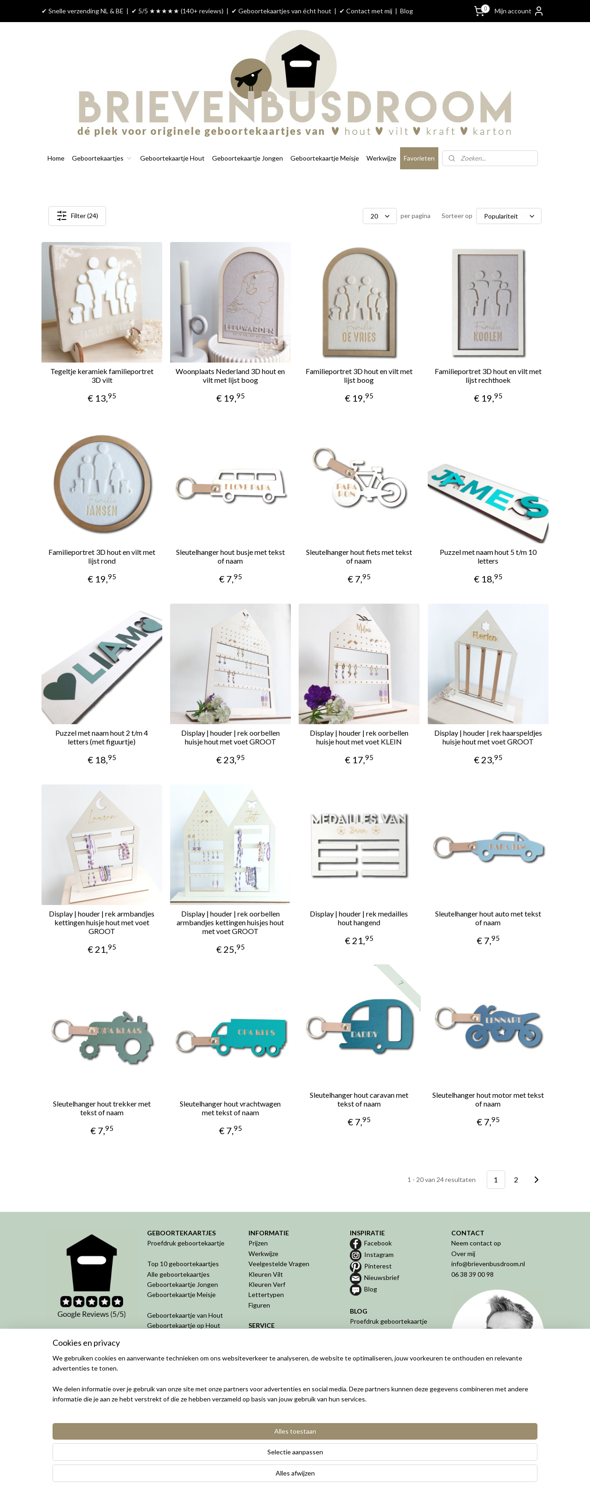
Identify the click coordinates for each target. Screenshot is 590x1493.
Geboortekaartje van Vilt (183, 1336)
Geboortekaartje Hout (172, 158)
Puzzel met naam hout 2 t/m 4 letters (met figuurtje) (101, 737)
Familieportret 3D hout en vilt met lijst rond (101, 556)
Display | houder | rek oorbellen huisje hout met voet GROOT (230, 737)
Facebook (378, 1243)
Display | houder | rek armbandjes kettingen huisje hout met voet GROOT (101, 922)
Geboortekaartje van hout (387, 1332)
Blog (406, 11)
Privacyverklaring (272, 1377)
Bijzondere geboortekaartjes (391, 1352)
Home (56, 158)
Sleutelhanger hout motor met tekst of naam (488, 1099)
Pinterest (378, 1266)
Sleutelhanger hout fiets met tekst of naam (359, 556)
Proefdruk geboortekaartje (185, 1243)
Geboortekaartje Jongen (247, 158)
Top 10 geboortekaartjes (183, 1264)
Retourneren (267, 1356)
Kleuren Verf (266, 1284)
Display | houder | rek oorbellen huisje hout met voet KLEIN (359, 737)
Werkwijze (381, 158)
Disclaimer (263, 1387)
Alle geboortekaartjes (178, 1274)
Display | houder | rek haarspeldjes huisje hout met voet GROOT (488, 737)
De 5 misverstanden (378, 1362)
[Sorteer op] (509, 216)
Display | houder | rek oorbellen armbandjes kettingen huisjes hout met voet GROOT (230, 922)
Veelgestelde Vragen (278, 1264)
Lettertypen (266, 1294)
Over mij (463, 1253)
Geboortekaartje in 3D (179, 1367)
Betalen (259, 1336)
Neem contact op (476, 1243)
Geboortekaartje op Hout (183, 1325)
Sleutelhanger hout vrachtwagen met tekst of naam (230, 1108)
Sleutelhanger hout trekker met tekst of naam (102, 1108)
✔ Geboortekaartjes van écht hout (281, 11)
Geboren (160, 1387)
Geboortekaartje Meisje (324, 158)
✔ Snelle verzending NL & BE (82, 11)
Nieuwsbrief (381, 1277)
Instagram (379, 1254)
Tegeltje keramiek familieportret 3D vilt (101, 375)
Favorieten (419, 158)
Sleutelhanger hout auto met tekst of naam (488, 918)
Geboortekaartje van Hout (185, 1315)
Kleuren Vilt (265, 1274)
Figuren (259, 1305)
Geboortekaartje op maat (386, 1342)
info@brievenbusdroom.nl (488, 1264)
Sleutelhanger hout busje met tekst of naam (230, 556)
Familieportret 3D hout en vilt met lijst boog (359, 375)
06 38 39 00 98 (472, 1274)
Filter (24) (77, 215)
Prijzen (258, 1243)
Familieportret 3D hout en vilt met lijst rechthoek (488, 375)
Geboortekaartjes (102, 158)
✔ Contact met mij (365, 11)
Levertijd (261, 1346)
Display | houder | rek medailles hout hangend (359, 918)
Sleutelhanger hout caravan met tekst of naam (359, 1099)
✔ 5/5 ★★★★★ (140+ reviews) (177, 11)
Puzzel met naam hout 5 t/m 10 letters (488, 556)
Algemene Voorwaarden (283, 1367)
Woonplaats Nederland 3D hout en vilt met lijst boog (230, 375)
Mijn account (519, 11)
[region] (234, 1456)
